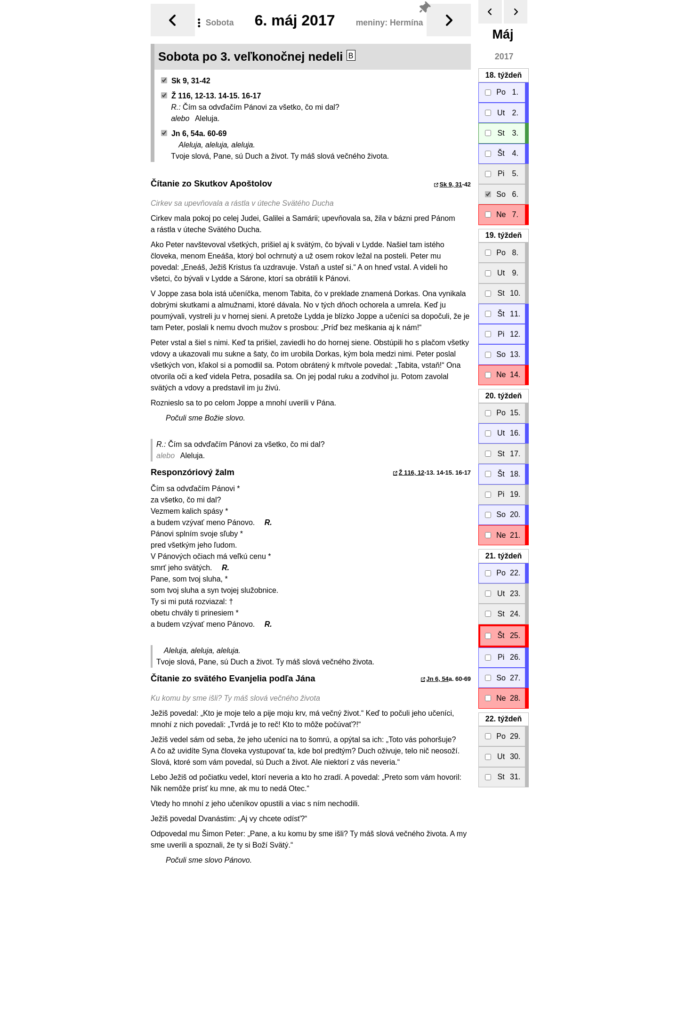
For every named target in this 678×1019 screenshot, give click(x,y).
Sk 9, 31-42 (185, 81)
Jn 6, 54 (438, 678)
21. (503, 556)
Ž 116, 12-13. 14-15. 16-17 (211, 96)
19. (503, 235)
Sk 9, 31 (450, 184)
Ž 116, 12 (411, 472)
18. (503, 75)
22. (503, 719)
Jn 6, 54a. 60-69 (194, 133)
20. (503, 396)
